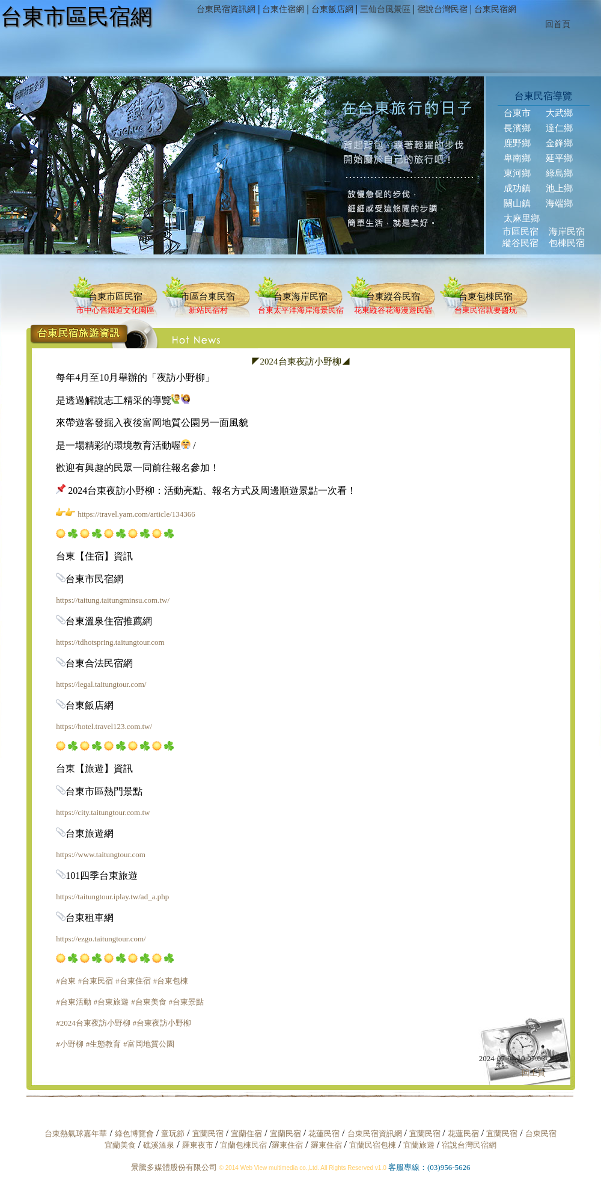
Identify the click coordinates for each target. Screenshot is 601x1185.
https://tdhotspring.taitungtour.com (110, 642)
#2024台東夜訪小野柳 (93, 1022)
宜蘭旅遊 (417, 1145)
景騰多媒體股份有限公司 (174, 1167)
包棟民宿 (567, 243)
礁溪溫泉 (158, 1145)
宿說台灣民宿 (439, 9)
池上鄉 (559, 188)
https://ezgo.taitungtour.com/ (100, 938)
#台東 (66, 980)
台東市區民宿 (115, 296)
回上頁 (533, 1072)
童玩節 (173, 1133)
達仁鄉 (559, 128)
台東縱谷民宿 (393, 296)
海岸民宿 (567, 231)
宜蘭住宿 (246, 1133)
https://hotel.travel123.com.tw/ (104, 726)
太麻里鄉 (522, 218)
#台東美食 (148, 1001)
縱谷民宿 (520, 243)
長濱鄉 (517, 128)
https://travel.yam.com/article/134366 (136, 514)
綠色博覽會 (134, 1133)
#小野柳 (70, 1043)
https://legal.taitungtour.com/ (101, 684)
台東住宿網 (280, 9)
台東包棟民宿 (486, 296)
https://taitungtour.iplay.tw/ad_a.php (112, 896)
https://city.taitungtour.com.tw (103, 812)
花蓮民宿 (324, 1133)
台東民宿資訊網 (223, 9)
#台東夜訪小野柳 (162, 1022)
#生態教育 (103, 1043)
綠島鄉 (559, 173)
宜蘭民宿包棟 (372, 1145)
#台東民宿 (96, 980)
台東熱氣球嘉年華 (75, 1133)
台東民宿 (541, 1133)
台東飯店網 (329, 9)
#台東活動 (73, 1001)
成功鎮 (517, 188)
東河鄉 (517, 173)
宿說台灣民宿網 (469, 1145)
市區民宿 (520, 231)
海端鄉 (559, 203)
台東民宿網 (492, 9)
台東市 (517, 113)
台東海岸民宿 (300, 296)
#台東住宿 (133, 980)
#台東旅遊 (111, 1001)
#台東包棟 (171, 980)
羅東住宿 (287, 1145)
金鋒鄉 (559, 143)
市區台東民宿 (208, 296)
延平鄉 (559, 158)
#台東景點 (186, 1001)
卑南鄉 (517, 158)
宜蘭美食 (120, 1145)
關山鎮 (517, 203)
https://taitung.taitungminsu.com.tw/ (112, 600)
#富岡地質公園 (148, 1043)
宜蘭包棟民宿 (244, 1145)
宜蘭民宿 (208, 1133)
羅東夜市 (198, 1145)
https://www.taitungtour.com (100, 854)
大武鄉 (559, 113)
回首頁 (554, 24)
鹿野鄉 (517, 143)
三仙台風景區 (382, 9)
